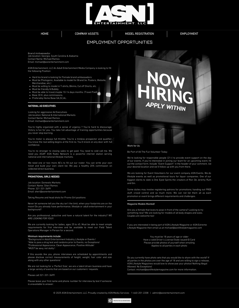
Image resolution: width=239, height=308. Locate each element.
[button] (87, 34)
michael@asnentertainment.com (52, 62)
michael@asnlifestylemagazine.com (183, 227)
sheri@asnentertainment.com (50, 191)
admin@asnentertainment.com (168, 293)
